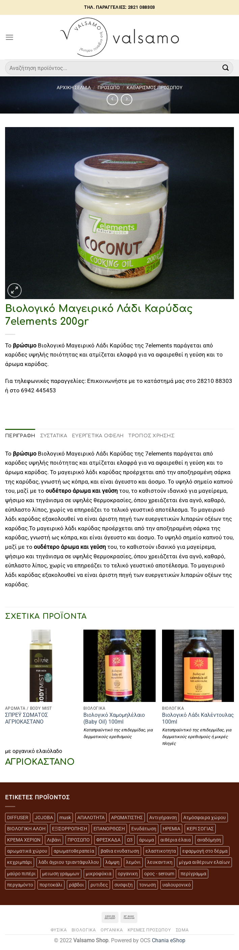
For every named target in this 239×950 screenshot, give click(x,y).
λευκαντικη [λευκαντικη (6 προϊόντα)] (159, 862)
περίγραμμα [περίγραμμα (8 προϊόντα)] (193, 873)
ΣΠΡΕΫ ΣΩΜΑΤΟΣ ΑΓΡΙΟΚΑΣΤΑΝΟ (26, 718)
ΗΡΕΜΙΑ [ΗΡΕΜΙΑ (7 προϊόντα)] (171, 828)
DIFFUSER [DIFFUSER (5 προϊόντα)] (17, 817)
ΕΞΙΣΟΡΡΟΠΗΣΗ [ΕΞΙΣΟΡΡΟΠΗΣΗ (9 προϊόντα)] (69, 828)
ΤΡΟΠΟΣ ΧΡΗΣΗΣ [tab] (151, 435)
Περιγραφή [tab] (20, 435)
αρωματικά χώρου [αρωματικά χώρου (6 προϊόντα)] (27, 851)
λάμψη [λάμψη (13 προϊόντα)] (112, 862)
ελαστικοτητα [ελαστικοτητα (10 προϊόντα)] (160, 851)
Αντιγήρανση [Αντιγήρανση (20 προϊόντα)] (163, 817)
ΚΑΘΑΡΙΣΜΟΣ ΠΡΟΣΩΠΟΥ (154, 87)
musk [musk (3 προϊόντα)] (65, 817)
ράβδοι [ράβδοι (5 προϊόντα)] (76, 884)
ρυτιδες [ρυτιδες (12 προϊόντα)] (99, 884)
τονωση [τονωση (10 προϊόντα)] (147, 884)
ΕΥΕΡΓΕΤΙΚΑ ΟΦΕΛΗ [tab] (98, 435)
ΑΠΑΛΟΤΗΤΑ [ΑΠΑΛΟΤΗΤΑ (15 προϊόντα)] (91, 817)
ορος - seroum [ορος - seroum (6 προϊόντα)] (159, 873)
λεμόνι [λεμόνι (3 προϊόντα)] (133, 862)
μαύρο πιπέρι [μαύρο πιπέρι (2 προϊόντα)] (21, 873)
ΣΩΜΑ (182, 929)
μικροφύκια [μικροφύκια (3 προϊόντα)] (98, 873)
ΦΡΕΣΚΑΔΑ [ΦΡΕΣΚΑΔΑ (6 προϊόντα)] (108, 840)
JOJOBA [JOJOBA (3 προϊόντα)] (44, 817)
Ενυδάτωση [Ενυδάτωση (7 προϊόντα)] (143, 828)
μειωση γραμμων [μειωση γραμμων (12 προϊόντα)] (60, 873)
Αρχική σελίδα (74, 87)
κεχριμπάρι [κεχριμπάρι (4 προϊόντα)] (19, 862)
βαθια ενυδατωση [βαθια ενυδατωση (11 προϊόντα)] (120, 851)
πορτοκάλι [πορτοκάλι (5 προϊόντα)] (50, 884)
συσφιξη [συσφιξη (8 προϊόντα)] (123, 884)
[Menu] (9, 37)
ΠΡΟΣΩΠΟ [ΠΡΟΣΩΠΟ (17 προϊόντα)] (79, 840)
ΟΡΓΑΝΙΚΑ (112, 929)
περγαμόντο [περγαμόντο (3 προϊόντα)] (20, 884)
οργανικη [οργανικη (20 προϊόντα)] (128, 873)
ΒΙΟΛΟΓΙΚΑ (84, 929)
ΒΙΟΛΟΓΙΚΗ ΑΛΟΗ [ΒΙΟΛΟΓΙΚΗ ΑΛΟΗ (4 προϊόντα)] (26, 828)
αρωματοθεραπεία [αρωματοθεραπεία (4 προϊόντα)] (74, 851)
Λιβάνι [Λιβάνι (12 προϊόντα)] (54, 840)
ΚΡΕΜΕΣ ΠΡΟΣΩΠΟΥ (149, 929)
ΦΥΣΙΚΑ (59, 929)
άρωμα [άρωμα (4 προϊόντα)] (146, 840)
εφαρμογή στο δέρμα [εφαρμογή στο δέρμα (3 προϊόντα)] (205, 851)
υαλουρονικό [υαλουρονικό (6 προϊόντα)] (176, 884)
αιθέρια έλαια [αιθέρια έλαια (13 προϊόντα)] (175, 840)
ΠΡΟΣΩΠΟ (109, 87)
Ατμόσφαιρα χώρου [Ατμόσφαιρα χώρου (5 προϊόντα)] (204, 817)
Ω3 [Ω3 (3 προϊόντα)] (130, 840)
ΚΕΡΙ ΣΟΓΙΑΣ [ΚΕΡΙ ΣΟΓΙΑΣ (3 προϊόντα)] (200, 828)
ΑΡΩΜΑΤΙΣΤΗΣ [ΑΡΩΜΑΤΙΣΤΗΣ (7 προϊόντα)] (127, 817)
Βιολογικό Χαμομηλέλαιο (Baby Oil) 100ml (114, 718)
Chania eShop (168, 940)
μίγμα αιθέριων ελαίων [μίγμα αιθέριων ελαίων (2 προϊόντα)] (204, 862)
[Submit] (226, 67)
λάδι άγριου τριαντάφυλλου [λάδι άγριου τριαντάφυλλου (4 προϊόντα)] (68, 862)
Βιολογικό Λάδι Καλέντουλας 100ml (198, 718)
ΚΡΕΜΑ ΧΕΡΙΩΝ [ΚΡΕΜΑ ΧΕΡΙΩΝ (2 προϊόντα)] (24, 840)
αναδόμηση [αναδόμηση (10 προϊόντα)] (209, 840)
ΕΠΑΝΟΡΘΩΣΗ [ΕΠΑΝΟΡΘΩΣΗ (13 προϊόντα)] (109, 828)
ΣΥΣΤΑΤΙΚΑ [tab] (54, 435)
